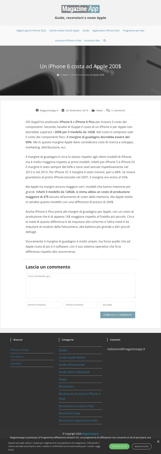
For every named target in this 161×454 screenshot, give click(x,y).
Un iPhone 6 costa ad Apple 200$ (87, 74)
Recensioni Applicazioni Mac (78, 420)
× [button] (158, 442)
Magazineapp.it (90, 433)
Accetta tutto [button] (119, 446)
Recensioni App (69, 413)
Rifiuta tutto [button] (142, 446)
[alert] (80, 446)
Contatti (15, 363)
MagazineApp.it (49, 110)
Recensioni (66, 386)
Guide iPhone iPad (71, 365)
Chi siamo (16, 356)
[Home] (58, 74)
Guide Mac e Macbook (74, 372)
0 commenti (118, 110)
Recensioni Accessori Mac (76, 406)
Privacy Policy (19, 350)
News (99, 110)
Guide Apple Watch (72, 357)
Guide (63, 350)
